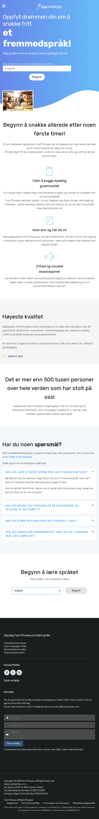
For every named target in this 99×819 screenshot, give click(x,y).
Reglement (12, 803)
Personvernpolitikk (31, 803)
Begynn (37, 77)
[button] (49, 472)
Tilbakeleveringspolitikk (83, 803)
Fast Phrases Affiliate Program (19, 800)
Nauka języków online (14, 652)
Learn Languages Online (15, 646)
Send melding (13, 743)
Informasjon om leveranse (56, 803)
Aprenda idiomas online (15, 649)
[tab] (49, 472)
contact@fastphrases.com (65, 706)
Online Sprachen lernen (15, 643)
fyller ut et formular (20, 456)
